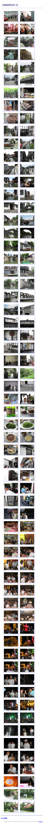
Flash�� (4, 818)
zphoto (41, 821)
